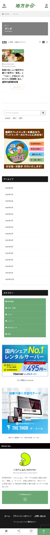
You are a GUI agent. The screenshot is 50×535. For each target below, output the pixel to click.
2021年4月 (9, 253)
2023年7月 (9, 194)
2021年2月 (9, 266)
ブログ (9, 314)
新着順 (4, 42)
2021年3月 (9, 260)
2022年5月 (9, 227)
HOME (6, 14)
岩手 (20, 118)
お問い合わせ (40, 516)
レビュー (10, 321)
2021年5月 (9, 247)
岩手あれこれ (19, 51)
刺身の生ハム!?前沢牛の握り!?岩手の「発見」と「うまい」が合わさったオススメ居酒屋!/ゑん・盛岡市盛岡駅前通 (13, 76)
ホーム (7, 516)
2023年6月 (9, 201)
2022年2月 (9, 234)
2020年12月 (9, 279)
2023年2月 (9, 214)
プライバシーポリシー (22, 516)
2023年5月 (9, 208)
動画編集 (10, 301)
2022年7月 (9, 221)
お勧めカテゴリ (19, 42)
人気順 (10, 42)
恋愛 (9, 334)
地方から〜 (32, 522)
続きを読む (17, 87)
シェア (19, 531)
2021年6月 (9, 240)
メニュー (31, 531)
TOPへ (43, 531)
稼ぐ (14, 118)
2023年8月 (9, 188)
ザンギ (15, 14)
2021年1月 (9, 273)
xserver (7, 118)
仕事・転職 (11, 308)
